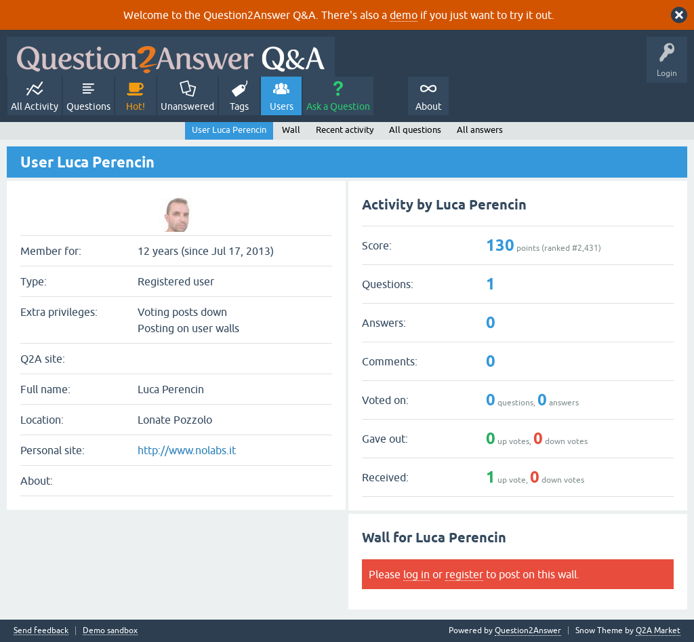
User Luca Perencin (229, 130)
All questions (415, 130)
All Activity (34, 106)
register (464, 574)
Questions (88, 106)
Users (281, 106)
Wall (291, 130)
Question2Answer (528, 630)
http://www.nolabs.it (187, 450)
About (428, 106)
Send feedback (41, 630)
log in (416, 574)
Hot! (135, 106)
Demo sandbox (110, 630)
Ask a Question (338, 106)
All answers (480, 130)
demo (403, 15)
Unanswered (187, 106)
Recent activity (344, 130)
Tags (239, 106)
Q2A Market (658, 630)
